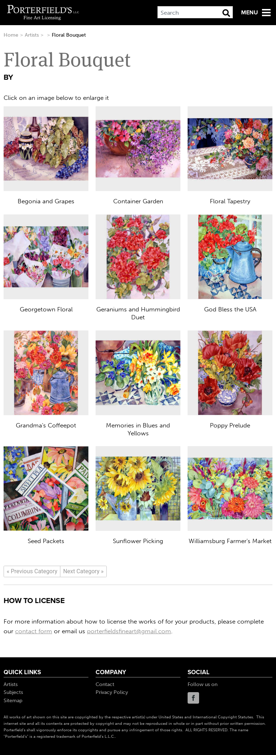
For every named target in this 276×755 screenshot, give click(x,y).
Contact (105, 684)
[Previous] (32, 571)
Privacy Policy (112, 692)
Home (11, 35)
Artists (32, 35)
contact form (33, 631)
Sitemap (13, 701)
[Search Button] (226, 13)
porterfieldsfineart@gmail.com (129, 631)
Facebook (193, 698)
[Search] (195, 12)
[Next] (83, 571)
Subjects (13, 692)
